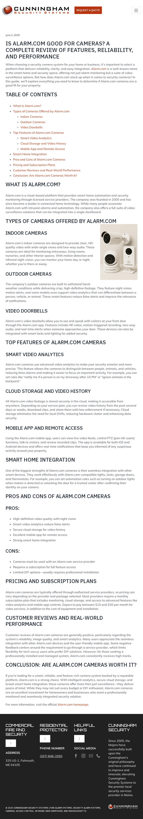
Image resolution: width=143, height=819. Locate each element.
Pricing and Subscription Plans (34, 165)
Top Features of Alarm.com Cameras (38, 132)
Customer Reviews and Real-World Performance (46, 170)
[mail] (91, 756)
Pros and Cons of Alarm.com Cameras (39, 159)
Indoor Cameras (31, 116)
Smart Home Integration (30, 154)
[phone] (98, 756)
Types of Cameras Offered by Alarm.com (41, 111)
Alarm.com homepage (73, 704)
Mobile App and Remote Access (42, 149)
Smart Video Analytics (36, 138)
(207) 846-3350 (51, 756)
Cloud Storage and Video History (43, 143)
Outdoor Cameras (32, 122)
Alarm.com (98, 69)
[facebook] (76, 756)
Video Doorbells (31, 127)
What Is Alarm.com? (27, 106)
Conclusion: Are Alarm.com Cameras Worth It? (45, 175)
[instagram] (83, 756)
